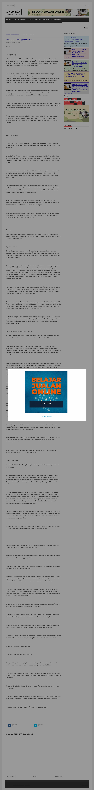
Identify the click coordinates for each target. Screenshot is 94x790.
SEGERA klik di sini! (47, 416)
